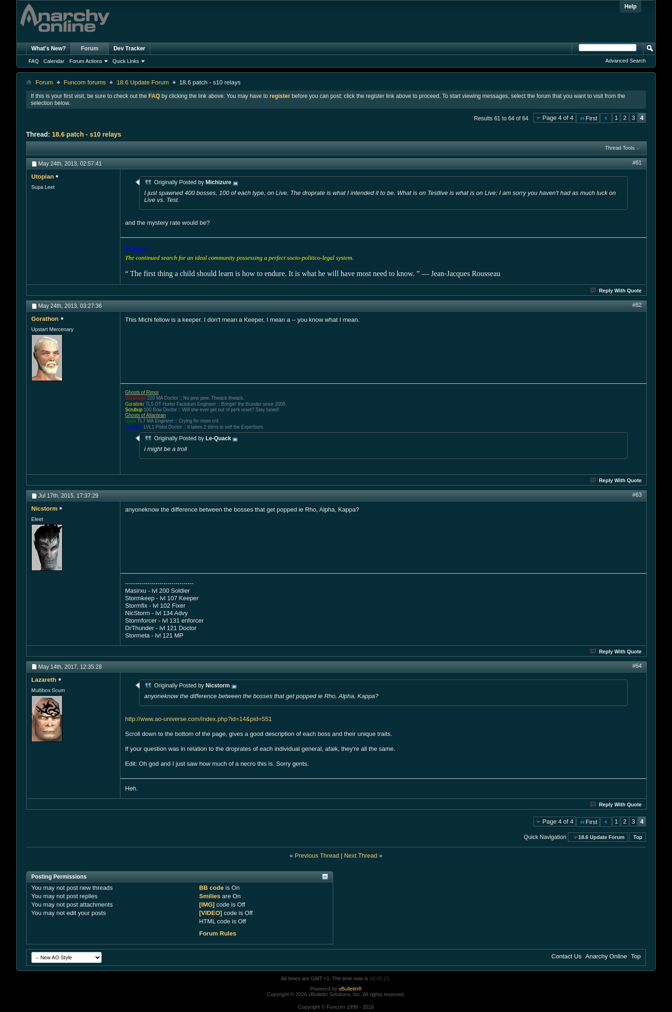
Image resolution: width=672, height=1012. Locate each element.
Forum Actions (86, 61)
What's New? (48, 48)
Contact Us (566, 956)
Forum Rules (217, 933)
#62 (637, 305)
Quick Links (125, 61)
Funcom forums (85, 82)
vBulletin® (350, 988)
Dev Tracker (129, 48)
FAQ (33, 61)
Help (630, 6)
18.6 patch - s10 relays (86, 134)
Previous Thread (316, 855)
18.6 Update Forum (143, 82)
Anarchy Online (606, 956)
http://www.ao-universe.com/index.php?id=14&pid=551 (198, 718)
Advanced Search (625, 60)
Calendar (53, 61)
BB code (211, 887)
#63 (637, 495)
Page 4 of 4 (558, 117)
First (588, 118)
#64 (637, 666)
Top (637, 837)
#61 (637, 162)
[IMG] (207, 904)
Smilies (210, 896)
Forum (89, 48)
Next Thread (360, 855)
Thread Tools (620, 148)
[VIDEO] (210, 912)
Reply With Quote (616, 290)
